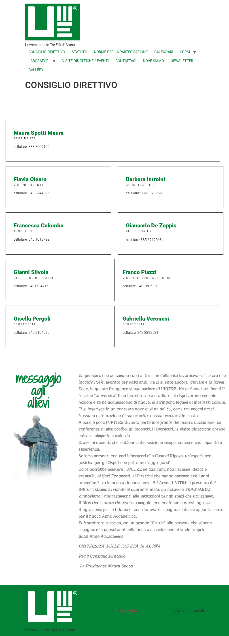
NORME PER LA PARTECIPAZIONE (121, 52)
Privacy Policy (126, 610)
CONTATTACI (125, 61)
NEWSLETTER (182, 61)
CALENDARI (163, 52)
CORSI (185, 52)
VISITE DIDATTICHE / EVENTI (85, 61)
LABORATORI (38, 61)
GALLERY (36, 70)
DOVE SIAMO (153, 61)
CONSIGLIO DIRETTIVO (46, 52)
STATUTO (79, 52)
